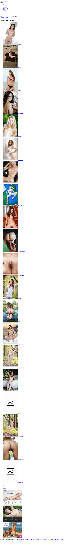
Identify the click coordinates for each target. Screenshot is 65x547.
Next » (4, 486)
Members (5, 12)
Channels (5, 11)
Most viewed (5, 8)
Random (4, 9)
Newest (4, 6)
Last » (4, 488)
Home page (5, 4)
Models (4, 10)
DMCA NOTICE (20, 539)
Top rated (5, 7)
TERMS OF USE (28, 539)
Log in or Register (4, 17)
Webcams (5, 14)
